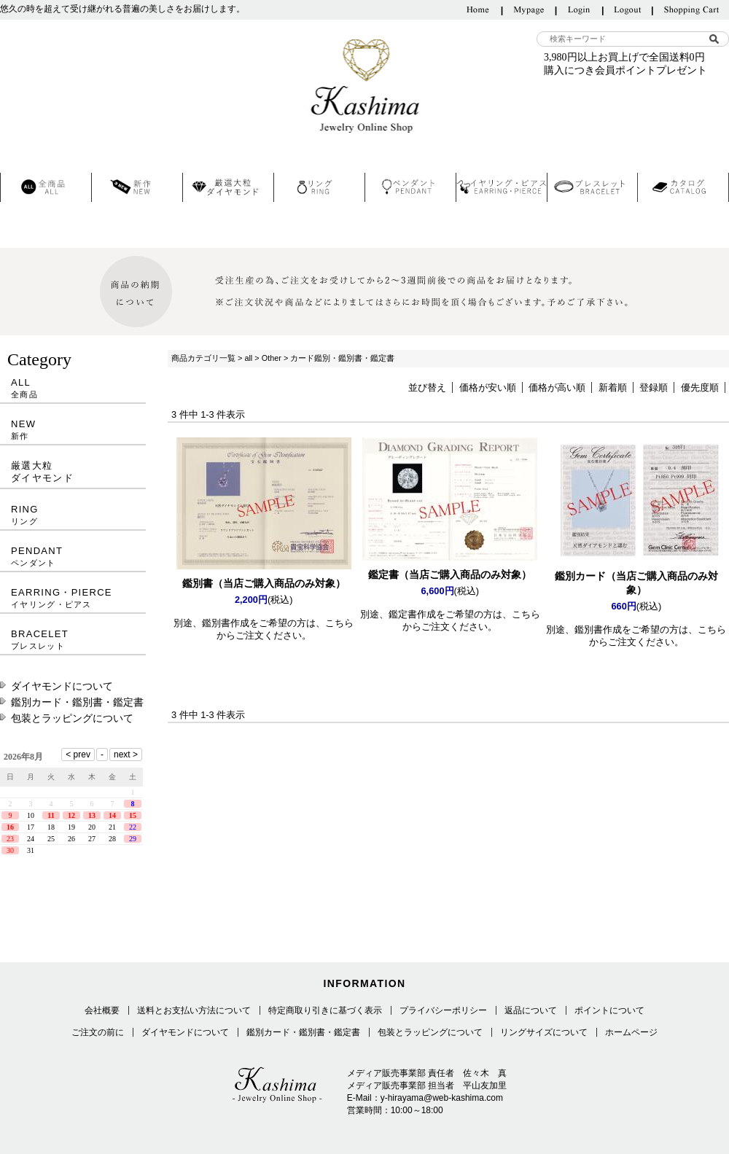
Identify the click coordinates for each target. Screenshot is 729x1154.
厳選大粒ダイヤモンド (42, 471)
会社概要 (102, 1010)
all (248, 358)
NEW (73, 429)
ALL (73, 388)
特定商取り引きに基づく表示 (325, 1010)
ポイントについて (609, 1010)
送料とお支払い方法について (194, 1010)
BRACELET (73, 639)
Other (271, 358)
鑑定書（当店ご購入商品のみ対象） (449, 574)
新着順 (613, 387)
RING (73, 515)
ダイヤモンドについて (62, 686)
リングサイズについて (544, 1032)
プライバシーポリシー (443, 1010)
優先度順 (700, 387)
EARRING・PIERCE (73, 598)
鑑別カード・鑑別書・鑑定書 (77, 702)
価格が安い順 (487, 387)
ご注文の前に (97, 1032)
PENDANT (73, 556)
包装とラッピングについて (72, 718)
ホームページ (631, 1032)
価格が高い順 (557, 387)
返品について (530, 1010)
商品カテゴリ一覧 (203, 358)
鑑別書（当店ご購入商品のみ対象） (264, 583)
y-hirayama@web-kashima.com (442, 1098)
